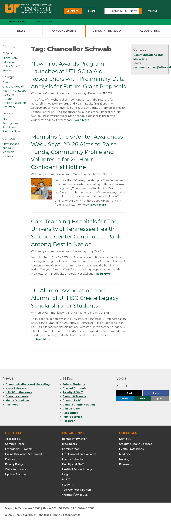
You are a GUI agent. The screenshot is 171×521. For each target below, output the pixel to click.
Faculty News (11, 123)
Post (133, 394)
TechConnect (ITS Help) (77, 489)
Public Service (11, 66)
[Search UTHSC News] (121, 11)
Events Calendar (72, 459)
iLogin (66, 474)
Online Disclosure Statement (23, 454)
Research (8, 70)
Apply (72, 11)
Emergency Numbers (19, 449)
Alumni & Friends (74, 396)
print (160, 398)
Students (68, 484)
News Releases (16, 388)
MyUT (66, 479)
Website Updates (16, 469)
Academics (70, 412)
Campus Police (15, 443)
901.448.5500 (60, 508)
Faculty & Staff (73, 392)
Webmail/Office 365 (75, 494)
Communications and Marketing (28, 384)
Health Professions (14, 90)
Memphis (8, 152)
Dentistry (8, 82)
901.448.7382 (85, 508)
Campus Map (71, 449)
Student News (11, 131)
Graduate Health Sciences (135, 443)
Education (9, 62)
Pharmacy (8, 106)
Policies (10, 459)
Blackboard (69, 443)
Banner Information (74, 438)
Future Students (74, 384)
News (21, 30)
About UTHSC (150, 30)
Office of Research (14, 102)
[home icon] (1, 22)
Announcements (64, 30)
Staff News (9, 127)
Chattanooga (10, 143)
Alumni (7, 119)
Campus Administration (79, 404)
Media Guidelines (18, 400)
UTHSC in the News (19, 392)
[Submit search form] (140, 11)
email (142, 398)
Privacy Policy (14, 464)
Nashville (8, 156)
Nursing (7, 98)
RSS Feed (12, 404)
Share (160, 394)
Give (92, 11)
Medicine (8, 94)
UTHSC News (17, 21)
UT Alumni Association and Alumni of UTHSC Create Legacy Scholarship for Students (74, 298)
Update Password (17, 474)
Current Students (74, 388)
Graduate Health (13, 86)
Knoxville (8, 148)
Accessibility (13, 438)
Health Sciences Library (77, 469)
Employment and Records (79, 454)
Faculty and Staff (73, 464)
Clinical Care (10, 57)
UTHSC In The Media (107, 30)
